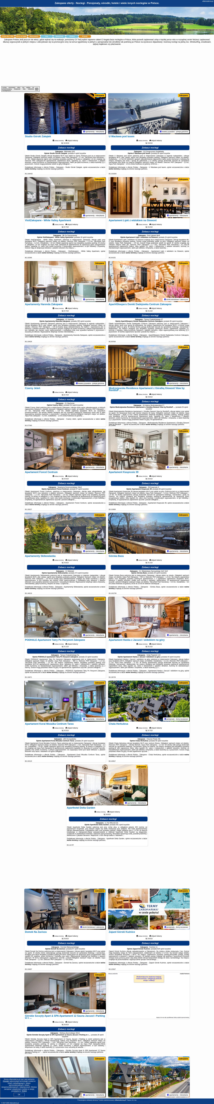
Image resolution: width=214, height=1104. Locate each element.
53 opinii (185, 407)
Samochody (59, 36)
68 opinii (162, 489)
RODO (24, 1091)
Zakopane (99, 95)
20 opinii (157, 573)
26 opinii (84, 741)
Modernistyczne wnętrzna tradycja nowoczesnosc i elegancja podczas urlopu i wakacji (149, 978)
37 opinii (79, 489)
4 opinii (76, 153)
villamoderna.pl (207, 1)
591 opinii (119, 825)
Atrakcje (72, 36)
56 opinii (173, 321)
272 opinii (78, 573)
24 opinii (168, 237)
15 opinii (88, 657)
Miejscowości (34, 36)
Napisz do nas (131, 1100)
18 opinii (83, 237)
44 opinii (170, 657)
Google (6, 1081)
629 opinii (160, 949)
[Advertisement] (107, 66)
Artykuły (84, 36)
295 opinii (80, 321)
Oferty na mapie (21, 36)
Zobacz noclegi (66, 147)
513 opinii (73, 405)
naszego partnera (57, 169)
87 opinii (75, 949)
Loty (46, 36)
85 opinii (160, 153)
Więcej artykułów (113, 973)
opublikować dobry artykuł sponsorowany (178, 1017)
